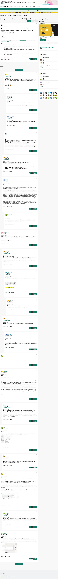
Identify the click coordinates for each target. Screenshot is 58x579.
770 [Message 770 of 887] (3, 362)
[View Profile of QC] (7, 74)
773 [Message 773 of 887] (8, 347)
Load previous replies (19, 69)
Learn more (2, 3)
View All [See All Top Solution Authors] (41, 67)
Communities (26, 6)
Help (52, 8)
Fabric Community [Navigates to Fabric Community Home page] (9, 6)
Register (46, 8)
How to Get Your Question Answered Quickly (47, 47)
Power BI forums (3, 15)
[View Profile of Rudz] (6, 157)
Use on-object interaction (5, 41)
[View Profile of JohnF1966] (8, 272)
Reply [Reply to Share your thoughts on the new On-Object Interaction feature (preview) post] (35, 59)
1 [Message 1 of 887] (3, 59)
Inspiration (19, 6)
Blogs (30, 6)
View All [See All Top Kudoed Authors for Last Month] (41, 86)
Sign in (50, 8)
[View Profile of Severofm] (8, 214)
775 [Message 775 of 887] (8, 292)
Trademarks (56, 572)
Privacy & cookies (46, 572)
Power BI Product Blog (23, 40)
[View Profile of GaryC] (8, 334)
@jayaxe (7, 277)
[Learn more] (43, 40)
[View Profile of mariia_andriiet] (5, 533)
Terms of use (51, 572)
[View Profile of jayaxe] (6, 251)
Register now (49, 12)
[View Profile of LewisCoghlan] (5, 232)
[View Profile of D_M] (8, 133)
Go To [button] (56, 8)
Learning (34, 6)
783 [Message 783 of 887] (8, 88)
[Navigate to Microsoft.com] (2, 6)
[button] (29, 21)
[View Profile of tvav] (9, 96)
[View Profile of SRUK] (4, 427)
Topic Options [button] (34, 21)
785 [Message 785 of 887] (10, 125)
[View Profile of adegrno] (6, 318)
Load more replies (19, 563)
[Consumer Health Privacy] (12, 576)
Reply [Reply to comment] (35, 90)
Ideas (22, 6)
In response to (8, 76)
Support (38, 6)
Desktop (25, 15)
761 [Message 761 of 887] (3, 556)
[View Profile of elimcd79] (10, 116)
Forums (15, 6)
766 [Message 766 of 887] (3, 447)
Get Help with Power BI (17, 15)
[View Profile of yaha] (3, 355)
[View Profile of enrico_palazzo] (5, 371)
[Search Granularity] (31, 11)
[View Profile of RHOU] (6, 513)
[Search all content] (46, 11)
